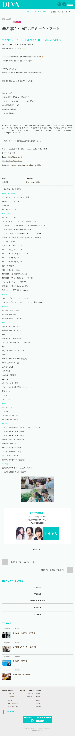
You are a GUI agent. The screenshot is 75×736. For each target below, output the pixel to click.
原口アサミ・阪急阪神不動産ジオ (52, 570)
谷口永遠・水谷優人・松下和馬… (25, 633)
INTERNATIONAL (13, 706)
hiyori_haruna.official (33, 182)
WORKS (29, 697)
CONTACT (10, 712)
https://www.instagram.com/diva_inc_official (26, 165)
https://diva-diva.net (16, 161)
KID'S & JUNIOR (37, 601)
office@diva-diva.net (15, 157)
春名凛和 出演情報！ (21, 661)
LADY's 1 (11, 693)
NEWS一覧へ (37, 550)
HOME (29, 12)
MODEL (45, 12)
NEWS (37, 12)
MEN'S (10, 700)
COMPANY (30, 693)
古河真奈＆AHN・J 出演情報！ (25, 647)
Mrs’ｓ (38, 700)
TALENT (37, 594)
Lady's (38, 693)
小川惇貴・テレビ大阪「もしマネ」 (23, 562)
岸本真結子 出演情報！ (22, 675)
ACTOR (37, 608)
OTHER (37, 614)
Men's (38, 697)
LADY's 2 (11, 697)
